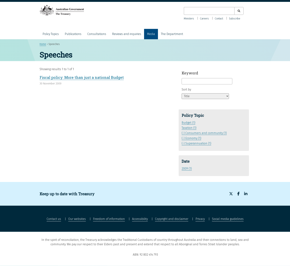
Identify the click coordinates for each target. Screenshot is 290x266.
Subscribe (234, 18)
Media (151, 34)
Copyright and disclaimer (171, 219)
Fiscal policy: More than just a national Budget (82, 77)
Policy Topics (51, 34)
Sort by (186, 89)
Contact (219, 18)
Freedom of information (109, 219)
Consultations (96, 34)
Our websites (77, 219)
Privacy (200, 219)
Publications (73, 34)
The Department (172, 34)
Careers (204, 18)
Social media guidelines (228, 219)
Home (43, 44)
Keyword (190, 73)
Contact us (54, 219)
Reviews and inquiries (126, 34)
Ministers (189, 18)
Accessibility (140, 219)
